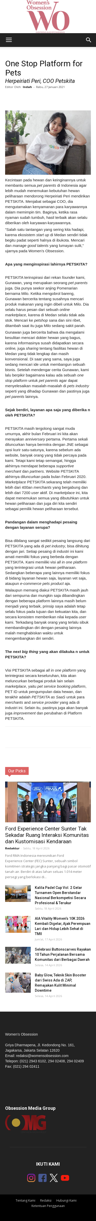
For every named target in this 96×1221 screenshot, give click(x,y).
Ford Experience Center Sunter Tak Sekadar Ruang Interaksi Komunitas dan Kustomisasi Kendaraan (47, 835)
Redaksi (45, 1200)
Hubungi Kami (66, 1200)
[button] (89, 40)
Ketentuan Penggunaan (48, 1206)
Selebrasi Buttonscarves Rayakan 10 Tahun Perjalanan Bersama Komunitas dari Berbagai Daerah (63, 954)
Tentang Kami (25, 1200)
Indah (27, 87)
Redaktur (12, 848)
